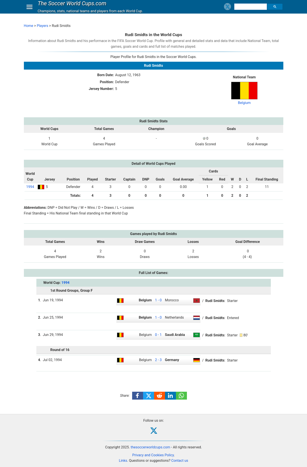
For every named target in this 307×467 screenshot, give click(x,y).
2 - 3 (158, 360)
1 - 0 (158, 300)
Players (42, 26)
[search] (251, 11)
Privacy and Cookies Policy (153, 455)
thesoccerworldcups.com (150, 447)
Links (123, 460)
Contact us (179, 460)
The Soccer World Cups (73, 7)
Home (28, 26)
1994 (30, 187)
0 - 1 (158, 335)
